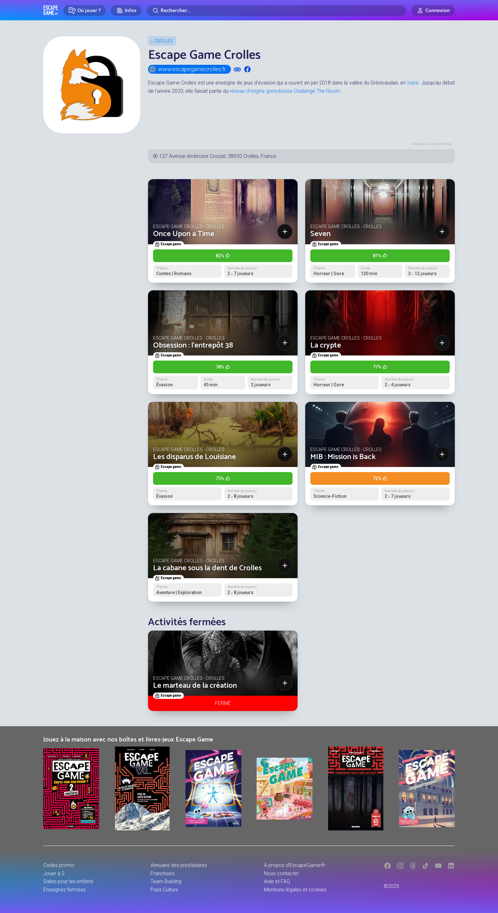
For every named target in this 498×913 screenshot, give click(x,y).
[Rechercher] (276, 10)
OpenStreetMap (441, 144)
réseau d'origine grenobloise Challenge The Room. (285, 91)
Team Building (166, 881)
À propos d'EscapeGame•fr (294, 865)
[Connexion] (433, 10)
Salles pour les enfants (68, 881)
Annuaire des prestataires (179, 865)
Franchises (163, 873)
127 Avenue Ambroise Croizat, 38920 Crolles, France (217, 156)
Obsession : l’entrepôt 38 (193, 345)
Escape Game (50, 10)
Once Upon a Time (183, 234)
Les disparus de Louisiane (194, 457)
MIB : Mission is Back (343, 457)
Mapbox (420, 144)
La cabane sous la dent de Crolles (207, 568)
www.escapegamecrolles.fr (187, 69)
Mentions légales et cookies (295, 890)
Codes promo (58, 865)
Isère (413, 83)
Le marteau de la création (195, 686)
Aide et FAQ (277, 881)
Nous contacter (281, 873)
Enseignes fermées (64, 890)
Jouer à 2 (53, 873)
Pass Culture (164, 890)
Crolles (163, 41)
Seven (320, 234)
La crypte (325, 345)
